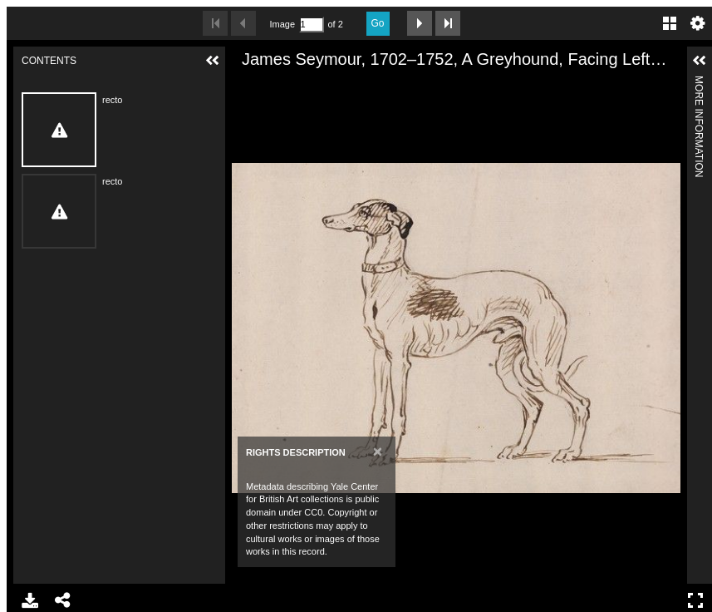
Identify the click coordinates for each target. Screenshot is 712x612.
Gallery (669, 23)
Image (282, 24)
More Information (699, 83)
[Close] (377, 451)
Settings (697, 23)
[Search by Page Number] (311, 24)
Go (378, 23)
